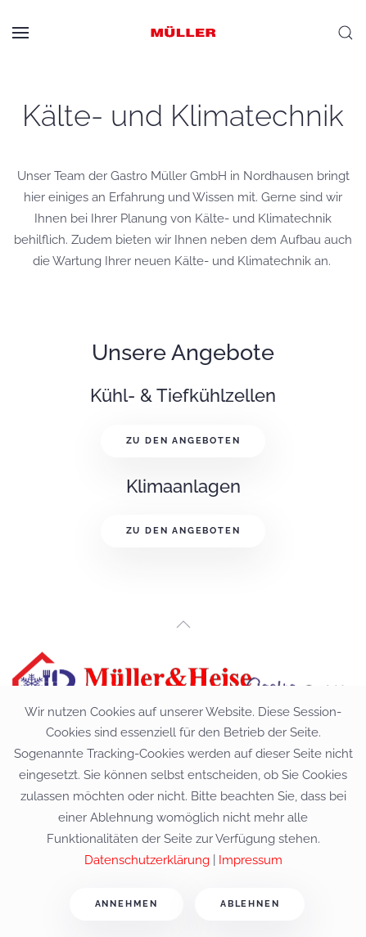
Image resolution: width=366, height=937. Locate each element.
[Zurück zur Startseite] (183, 32)
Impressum (250, 860)
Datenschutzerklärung (147, 860)
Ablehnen (249, 904)
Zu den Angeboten (183, 440)
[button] (20, 32)
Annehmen (126, 904)
